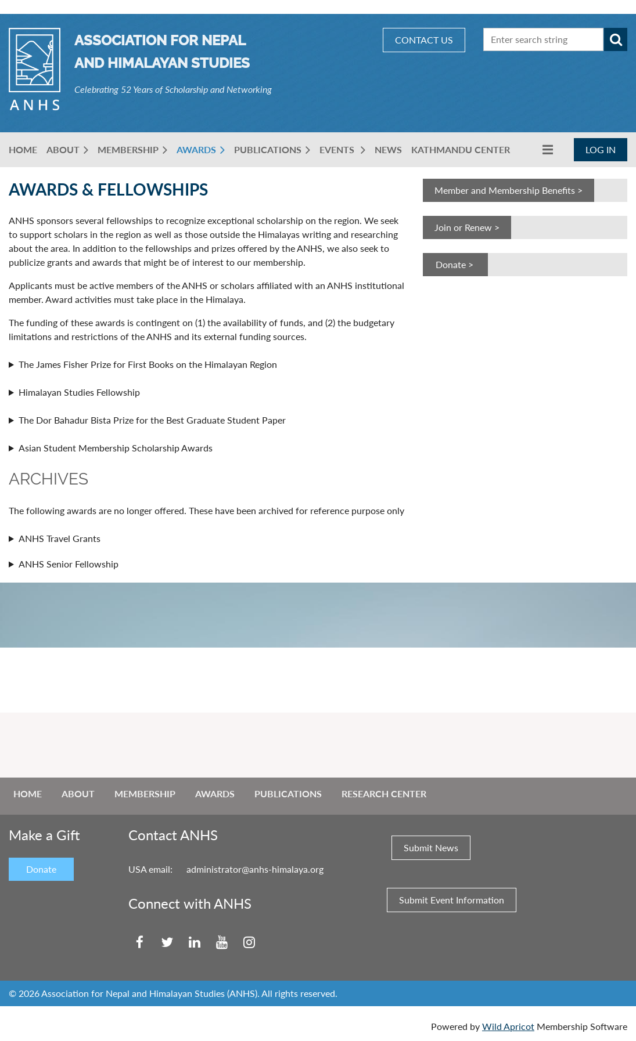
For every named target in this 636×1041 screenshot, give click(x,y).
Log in (600, 149)
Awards (215, 793)
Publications (288, 793)
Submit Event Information (451, 899)
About (78, 793)
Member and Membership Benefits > (508, 190)
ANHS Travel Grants (59, 538)
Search (615, 39)
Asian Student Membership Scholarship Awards (116, 447)
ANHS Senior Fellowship (68, 563)
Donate (41, 868)
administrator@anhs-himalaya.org (255, 868)
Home (27, 793)
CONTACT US (424, 39)
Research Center (384, 793)
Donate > (456, 264)
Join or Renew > (467, 227)
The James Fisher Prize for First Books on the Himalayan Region (148, 364)
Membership (144, 793)
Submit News (431, 847)
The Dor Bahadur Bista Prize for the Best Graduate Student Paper (152, 419)
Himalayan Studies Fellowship (79, 391)
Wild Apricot (508, 1026)
